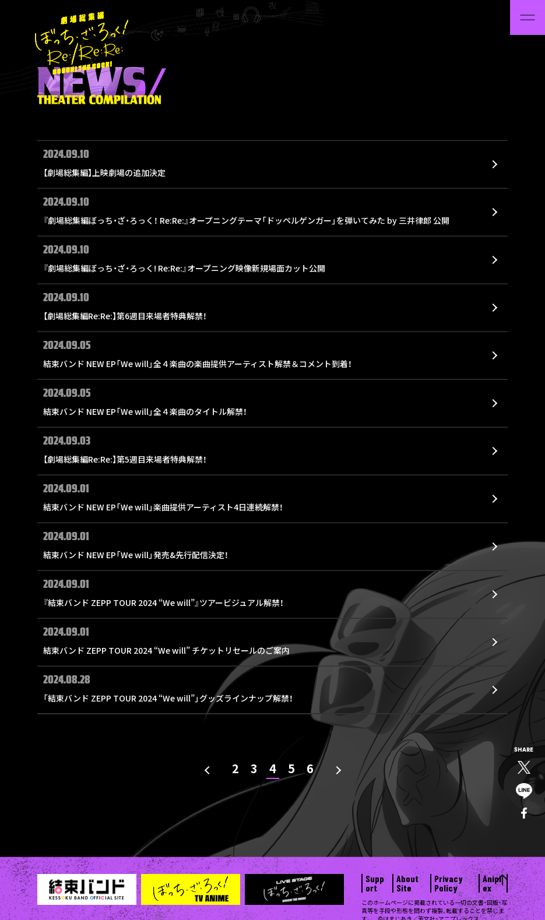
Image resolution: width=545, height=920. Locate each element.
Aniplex (492, 883)
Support (374, 883)
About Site (407, 883)
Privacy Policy (448, 883)
